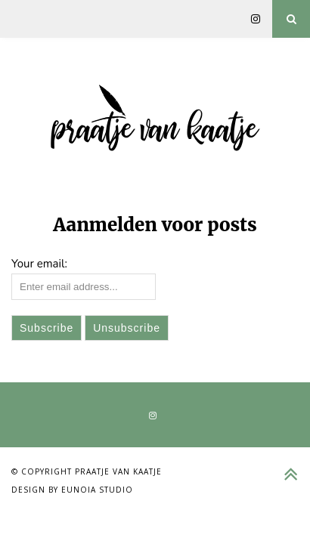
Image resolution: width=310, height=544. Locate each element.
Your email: (39, 263)
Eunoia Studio (97, 489)
